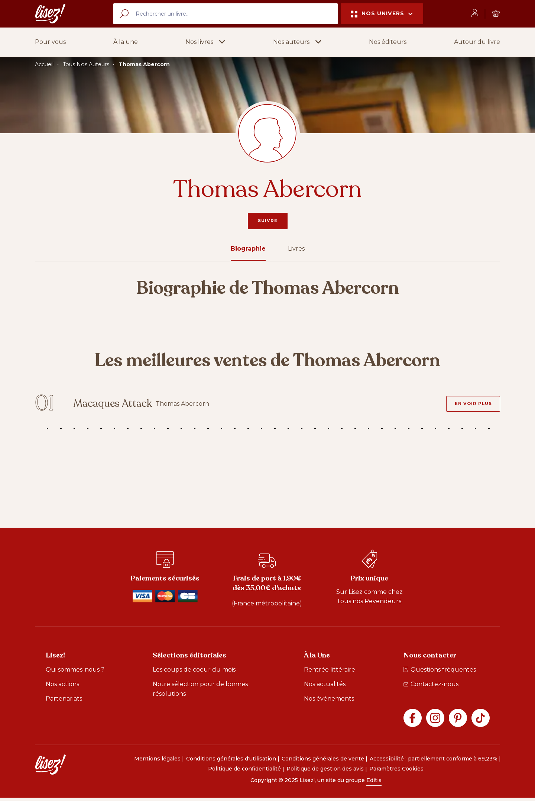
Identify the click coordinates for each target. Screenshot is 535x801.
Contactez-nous (430, 687)
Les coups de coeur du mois (194, 672)
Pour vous (50, 41)
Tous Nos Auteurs (86, 64)
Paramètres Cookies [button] (396, 772)
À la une (125, 41)
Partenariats (64, 701)
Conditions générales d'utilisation (231, 761)
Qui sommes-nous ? (75, 672)
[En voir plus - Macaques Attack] (470, 405)
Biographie (248, 248)
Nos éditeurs (387, 41)
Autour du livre (477, 41)
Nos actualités (325, 687)
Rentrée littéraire (329, 672)
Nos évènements (329, 701)
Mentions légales (157, 761)
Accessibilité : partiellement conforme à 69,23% (433, 761)
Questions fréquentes (439, 672)
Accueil (44, 64)
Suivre (267, 220)
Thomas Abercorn (144, 64)
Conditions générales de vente (323, 761)
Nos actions (62, 687)
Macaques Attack (123, 405)
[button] (205, 42)
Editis (374, 783)
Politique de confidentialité (244, 772)
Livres (296, 248)
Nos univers (382, 13)
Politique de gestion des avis (325, 772)
